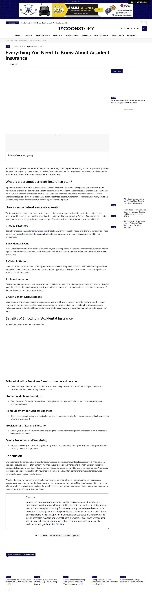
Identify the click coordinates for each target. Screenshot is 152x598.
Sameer (14, 64)
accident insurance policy (36, 231)
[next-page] (10, 590)
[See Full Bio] (63, 524)
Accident (44, 536)
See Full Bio (57, 524)
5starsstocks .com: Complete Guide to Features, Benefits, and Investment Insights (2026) (135, 212)
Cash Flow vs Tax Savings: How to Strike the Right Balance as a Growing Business (134, 224)
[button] (144, 28)
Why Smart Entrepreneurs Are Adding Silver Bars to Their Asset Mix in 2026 (134, 201)
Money (114, 97)
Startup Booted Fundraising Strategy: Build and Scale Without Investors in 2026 (74, 582)
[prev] (141, 22)
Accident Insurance (55, 536)
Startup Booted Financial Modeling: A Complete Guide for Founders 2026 (104, 582)
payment (75, 536)
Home (7, 40)
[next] (145, 22)
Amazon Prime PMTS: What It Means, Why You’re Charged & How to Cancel (128, 101)
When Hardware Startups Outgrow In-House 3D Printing (132, 581)
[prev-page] (7, 590)
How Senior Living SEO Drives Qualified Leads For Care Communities (44, 23)
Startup (8, 577)
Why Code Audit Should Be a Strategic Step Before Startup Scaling (45, 582)
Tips (12, 40)
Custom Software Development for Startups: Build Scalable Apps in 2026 (19, 582)
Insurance (67, 536)
